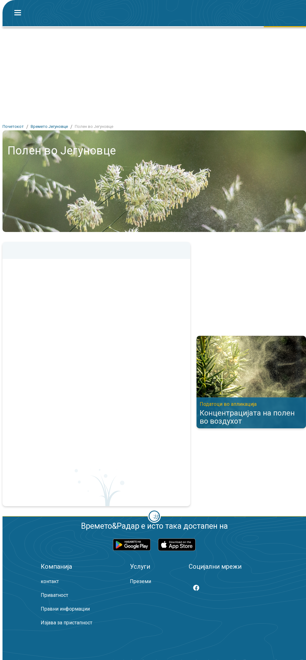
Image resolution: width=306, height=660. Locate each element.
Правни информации (65, 609)
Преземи (140, 581)
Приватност (54, 595)
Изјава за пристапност (66, 623)
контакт (50, 581)
